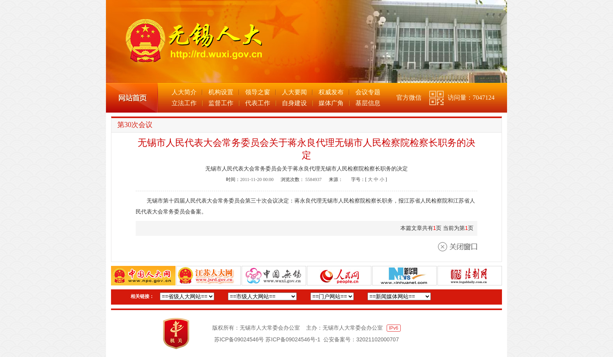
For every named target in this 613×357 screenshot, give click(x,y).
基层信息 (367, 103)
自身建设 (294, 103)
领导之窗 (257, 92)
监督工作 (220, 103)
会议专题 (367, 92)
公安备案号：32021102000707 (361, 339)
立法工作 (184, 103)
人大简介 (184, 92)
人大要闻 (294, 92)
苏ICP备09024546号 (239, 339)
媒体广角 (331, 103)
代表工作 (257, 103)
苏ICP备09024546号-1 (292, 339)
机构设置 (220, 92)
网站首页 (132, 98)
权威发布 (331, 92)
